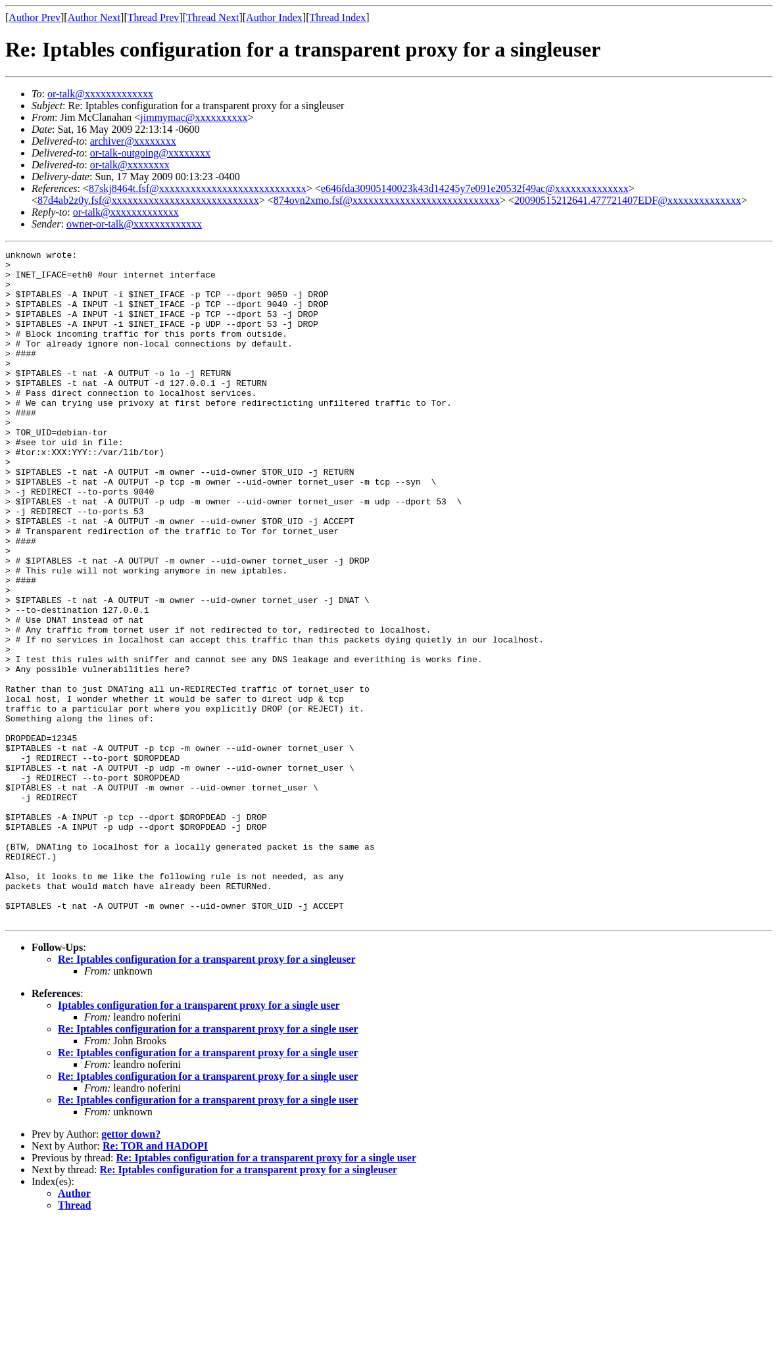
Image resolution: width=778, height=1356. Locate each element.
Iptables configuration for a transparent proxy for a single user (199, 1139)
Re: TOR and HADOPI (155, 1280)
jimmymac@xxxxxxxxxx (193, 117)
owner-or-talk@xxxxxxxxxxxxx (134, 224)
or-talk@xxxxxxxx (130, 164)
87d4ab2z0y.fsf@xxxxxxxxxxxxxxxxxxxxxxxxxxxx (148, 200)
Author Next (94, 17)
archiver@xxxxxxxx (133, 141)
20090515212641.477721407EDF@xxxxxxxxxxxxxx (627, 200)
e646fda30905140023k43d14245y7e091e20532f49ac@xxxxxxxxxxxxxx (475, 188)
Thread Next (212, 17)
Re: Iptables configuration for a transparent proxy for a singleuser (207, 1093)
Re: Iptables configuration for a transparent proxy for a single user (208, 1163)
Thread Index (338, 17)
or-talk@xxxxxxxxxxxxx (100, 93)
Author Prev (35, 17)
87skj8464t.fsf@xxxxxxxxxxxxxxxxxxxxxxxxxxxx (197, 188)
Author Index (274, 17)
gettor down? (130, 1268)
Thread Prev (154, 17)
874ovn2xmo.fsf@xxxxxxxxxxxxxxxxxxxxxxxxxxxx (387, 200)
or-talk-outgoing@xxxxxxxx (150, 152)
